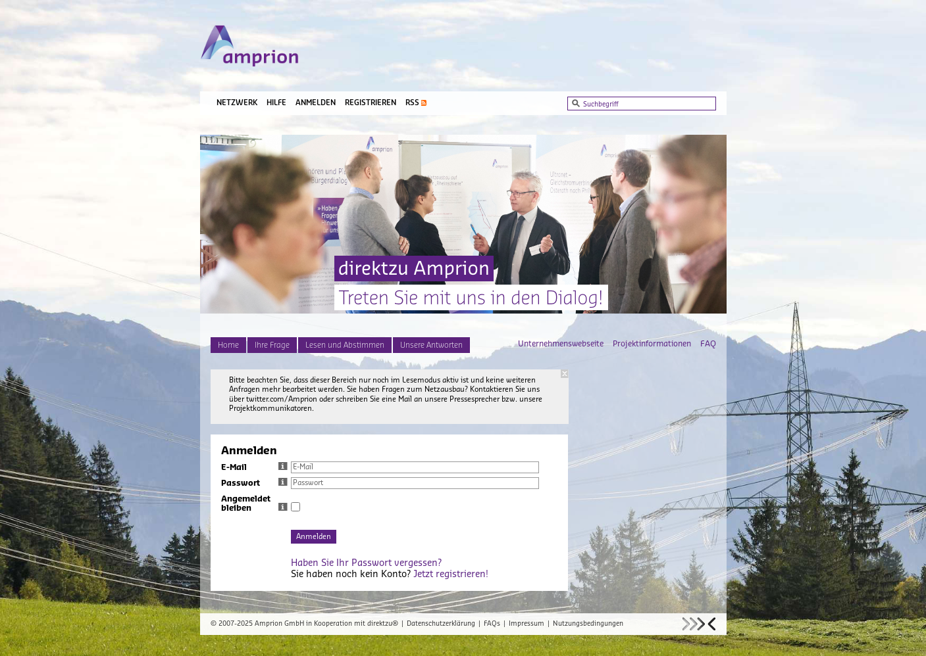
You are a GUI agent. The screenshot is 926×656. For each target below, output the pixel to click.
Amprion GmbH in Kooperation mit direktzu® (326, 624)
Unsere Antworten (431, 345)
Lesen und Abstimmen (344, 345)
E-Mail (254, 467)
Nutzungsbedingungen (588, 624)
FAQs (492, 624)
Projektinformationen (652, 344)
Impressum (526, 624)
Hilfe (276, 102)
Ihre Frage (272, 345)
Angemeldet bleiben (254, 504)
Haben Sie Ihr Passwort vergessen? (366, 563)
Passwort (254, 483)
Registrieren (370, 102)
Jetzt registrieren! (450, 574)
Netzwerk (237, 102)
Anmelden (316, 102)
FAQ (708, 344)
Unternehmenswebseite (561, 344)
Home (228, 345)
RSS (412, 102)
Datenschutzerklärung (441, 624)
